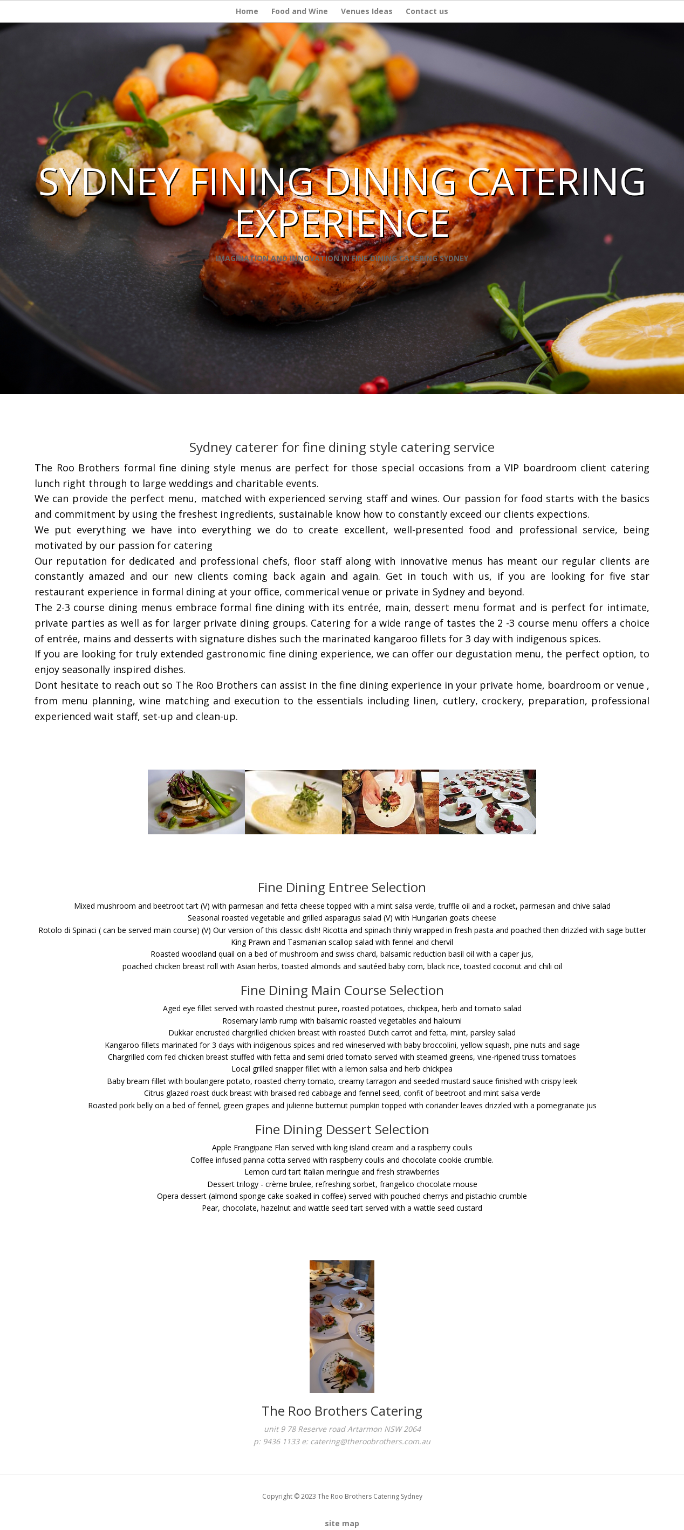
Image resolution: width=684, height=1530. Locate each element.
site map (342, 1523)
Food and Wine (299, 11)
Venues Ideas (367, 11)
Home (247, 11)
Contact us (427, 11)
